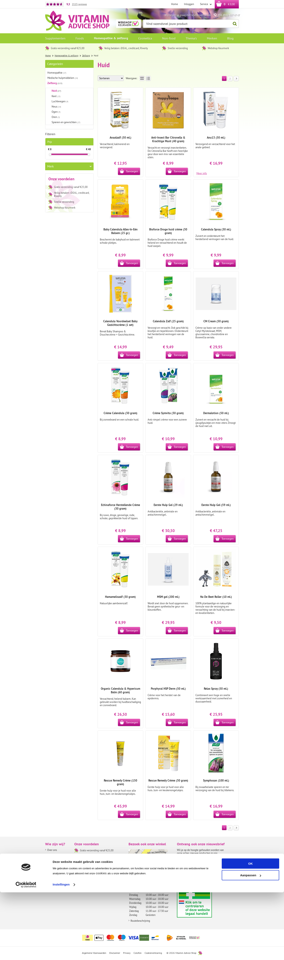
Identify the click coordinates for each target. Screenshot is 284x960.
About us (52, 855)
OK (250, 931)
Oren (56, 117)
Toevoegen (132, 171)
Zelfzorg (54, 83)
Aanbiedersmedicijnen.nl (202, 902)
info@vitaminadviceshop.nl (148, 880)
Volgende (235, 78)
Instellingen (61, 952)
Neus (56, 106)
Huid (56, 90)
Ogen (56, 111)
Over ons (52, 850)
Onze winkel (54, 860)
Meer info (201, 173)
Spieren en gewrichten (66, 122)
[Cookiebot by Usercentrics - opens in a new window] (26, 952)
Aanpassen (250, 943)
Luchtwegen (60, 101)
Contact (51, 865)
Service (204, 4)
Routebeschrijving (140, 920)
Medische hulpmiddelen (62, 77)
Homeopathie (56, 72)
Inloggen (189, 4)
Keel (56, 96)
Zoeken (234, 24)
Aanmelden (185, 882)
